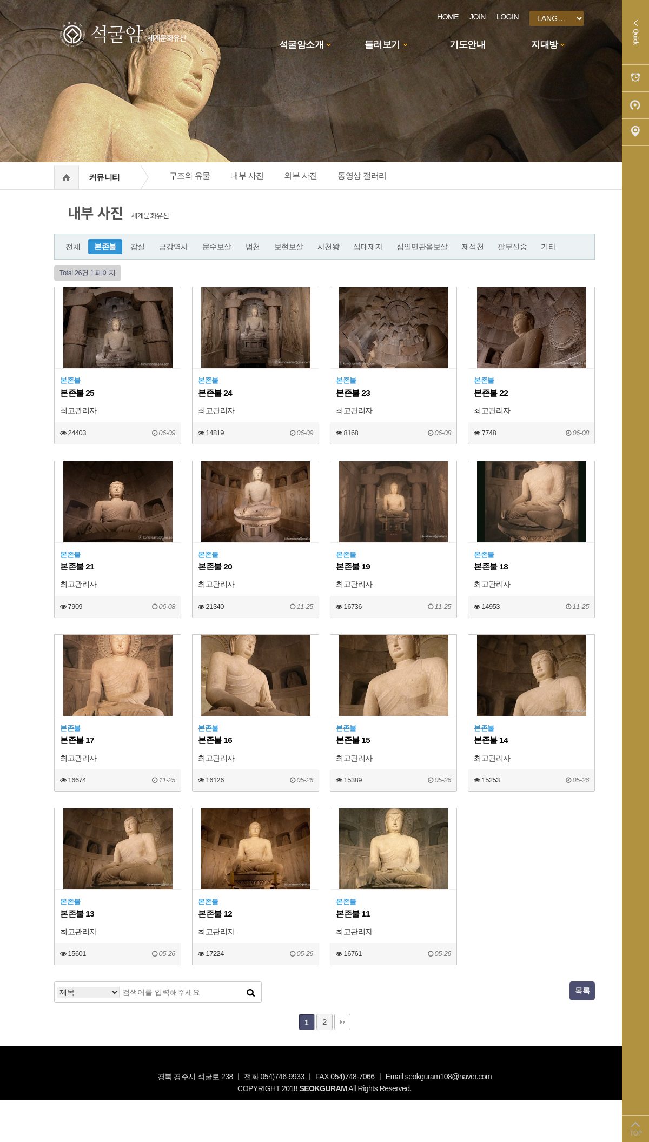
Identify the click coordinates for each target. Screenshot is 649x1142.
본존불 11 (353, 913)
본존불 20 (215, 566)
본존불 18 (491, 566)
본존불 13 (77, 913)
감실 (137, 246)
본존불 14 (491, 740)
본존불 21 (77, 566)
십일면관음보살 (422, 246)
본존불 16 (215, 740)
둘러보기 (382, 44)
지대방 (544, 44)
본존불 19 (353, 566)
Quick (635, 32)
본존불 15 (353, 740)
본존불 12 (215, 913)
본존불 (105, 246)
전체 (72, 246)
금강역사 (173, 246)
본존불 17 (77, 740)
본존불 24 (215, 392)
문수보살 (216, 246)
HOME (448, 16)
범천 (253, 246)
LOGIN (507, 16)
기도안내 (467, 44)
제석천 (473, 246)
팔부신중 (512, 246)
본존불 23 (353, 392)
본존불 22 (491, 392)
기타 (548, 246)
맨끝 (342, 1022)
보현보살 (288, 246)
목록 (582, 990)
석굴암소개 (301, 44)
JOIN (477, 16)
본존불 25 (77, 392)
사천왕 (328, 246)
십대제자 (367, 246)
